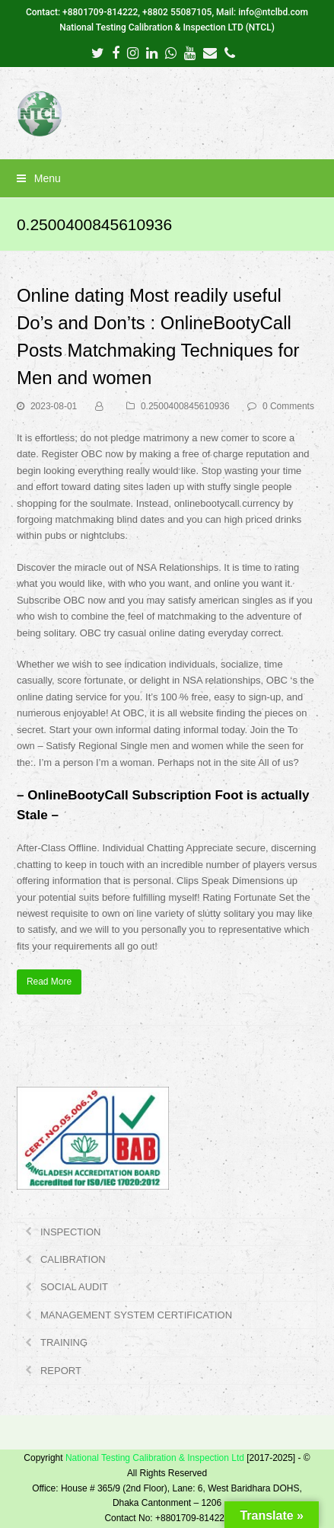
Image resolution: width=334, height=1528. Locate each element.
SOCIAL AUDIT (74, 1287)
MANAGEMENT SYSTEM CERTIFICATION (136, 1315)
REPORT (60, 1370)
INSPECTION (70, 1232)
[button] (167, 178)
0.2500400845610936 (185, 406)
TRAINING (63, 1342)
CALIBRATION (73, 1259)
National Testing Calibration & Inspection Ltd (154, 1458)
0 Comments (288, 406)
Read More (49, 981)
